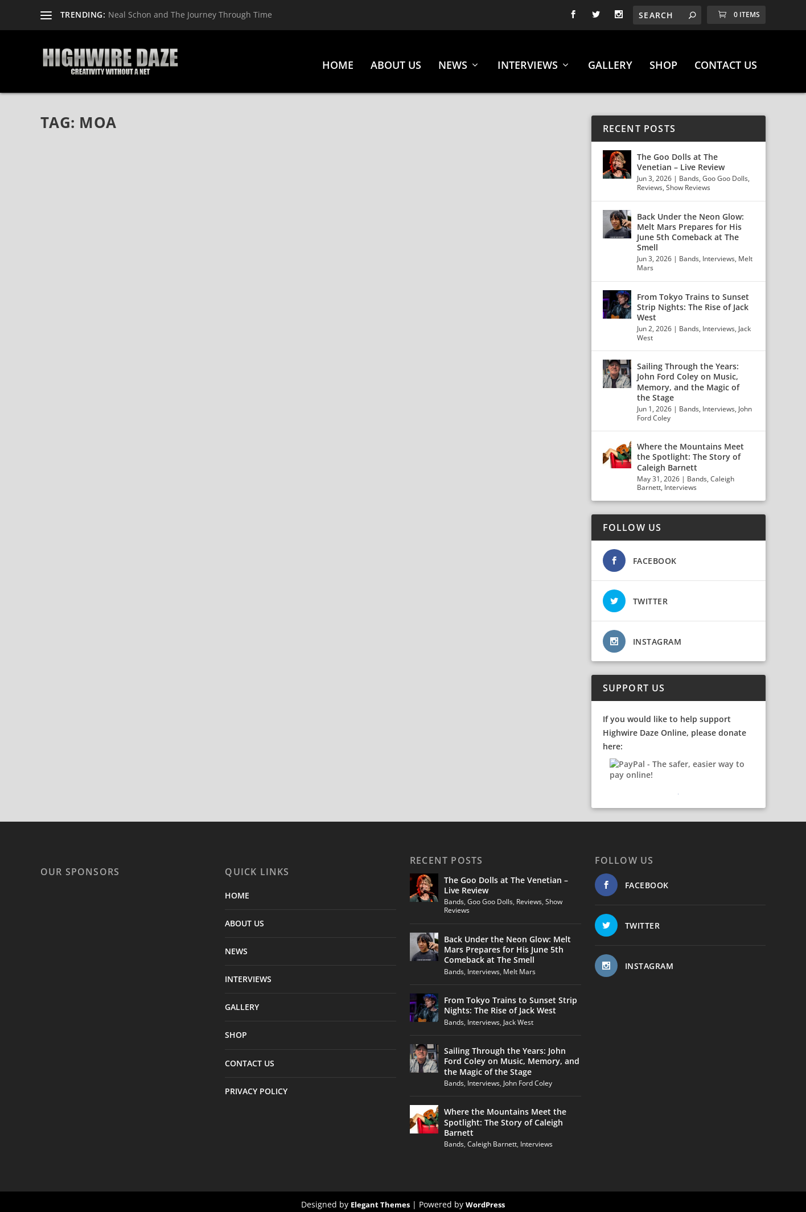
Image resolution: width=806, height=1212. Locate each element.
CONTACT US (725, 60)
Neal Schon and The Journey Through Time (190, 14)
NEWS (452, 60)
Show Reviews (688, 182)
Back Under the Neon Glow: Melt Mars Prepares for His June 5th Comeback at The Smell (690, 226)
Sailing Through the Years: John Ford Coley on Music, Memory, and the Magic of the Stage (688, 376)
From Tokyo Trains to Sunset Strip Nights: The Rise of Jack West (693, 301)
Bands (689, 173)
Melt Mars (519, 966)
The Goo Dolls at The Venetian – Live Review (681, 156)
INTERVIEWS (527, 60)
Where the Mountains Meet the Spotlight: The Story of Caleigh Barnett (690, 451)
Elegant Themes (380, 1199)
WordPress (485, 1199)
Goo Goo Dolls (725, 173)
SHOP (663, 60)
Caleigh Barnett (492, 1138)
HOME (337, 60)
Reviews (650, 182)
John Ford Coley (527, 1077)
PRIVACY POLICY (256, 1085)
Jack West (518, 1016)
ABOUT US (396, 60)
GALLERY (610, 60)
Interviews (718, 253)
